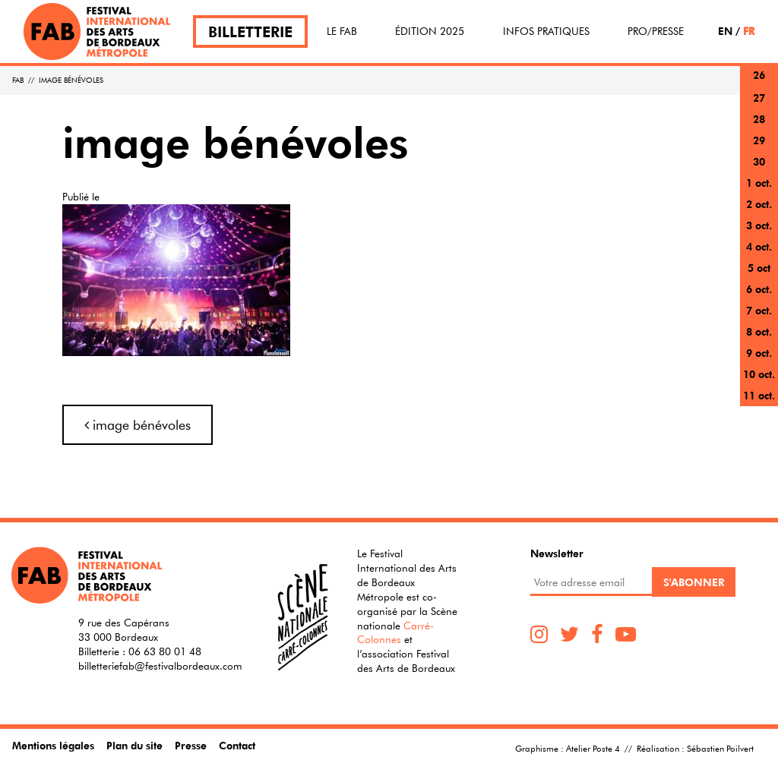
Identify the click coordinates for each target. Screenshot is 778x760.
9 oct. (759, 352)
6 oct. (759, 289)
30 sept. (759, 170)
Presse (191, 745)
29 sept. (759, 149)
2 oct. (759, 204)
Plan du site (134, 745)
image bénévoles (137, 425)
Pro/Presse (656, 31)
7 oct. (759, 310)
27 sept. (759, 106)
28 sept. (759, 128)
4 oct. (759, 246)
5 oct (759, 267)
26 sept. (759, 84)
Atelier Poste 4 (593, 748)
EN (725, 31)
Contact (237, 745)
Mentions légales (53, 745)
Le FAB (342, 31)
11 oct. (759, 395)
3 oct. (759, 225)
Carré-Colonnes (395, 633)
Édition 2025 (429, 31)
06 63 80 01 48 (164, 651)
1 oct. (759, 182)
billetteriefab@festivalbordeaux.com (160, 666)
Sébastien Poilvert (720, 748)
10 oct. (759, 374)
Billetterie (250, 31)
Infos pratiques (546, 31)
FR (748, 31)
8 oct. (759, 331)
